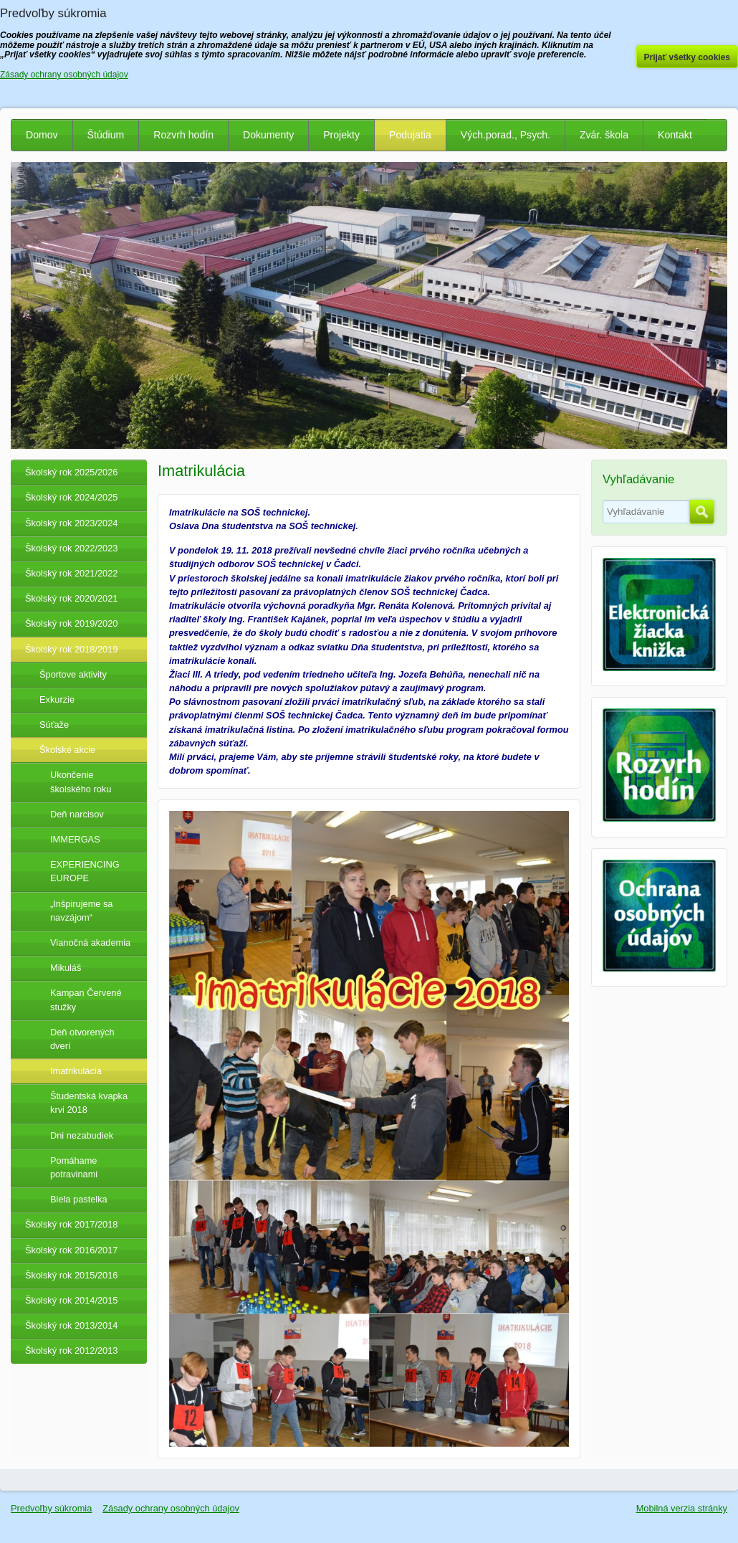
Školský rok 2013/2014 (71, 1325)
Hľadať (701, 512)
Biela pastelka (78, 1199)
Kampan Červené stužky (86, 999)
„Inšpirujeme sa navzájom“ (81, 910)
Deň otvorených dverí (82, 1039)
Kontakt (675, 135)
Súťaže (54, 724)
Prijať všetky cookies (687, 57)
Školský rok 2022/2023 (71, 548)
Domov (42, 135)
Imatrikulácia (76, 1070)
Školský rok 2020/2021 (71, 598)
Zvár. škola (604, 135)
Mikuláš (65, 967)
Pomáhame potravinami (73, 1167)
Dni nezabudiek (81, 1135)
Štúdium (106, 135)
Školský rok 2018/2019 (71, 649)
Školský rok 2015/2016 (71, 1275)
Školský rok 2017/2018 (71, 1224)
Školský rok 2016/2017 (71, 1250)
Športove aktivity (73, 674)
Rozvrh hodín (183, 135)
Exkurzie (57, 699)
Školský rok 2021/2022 (71, 573)
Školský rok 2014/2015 (71, 1300)
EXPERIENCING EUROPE (85, 871)
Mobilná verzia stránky (681, 1508)
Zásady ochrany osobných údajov (170, 1508)
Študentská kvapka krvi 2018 (89, 1103)
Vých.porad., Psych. (505, 135)
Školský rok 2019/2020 (71, 623)
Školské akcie (67, 749)
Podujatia (410, 135)
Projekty (341, 135)
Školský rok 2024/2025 (71, 497)
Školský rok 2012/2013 (71, 1350)
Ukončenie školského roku (80, 781)
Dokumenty (268, 135)
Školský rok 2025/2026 (71, 472)
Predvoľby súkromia (51, 1508)
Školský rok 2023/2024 (71, 523)
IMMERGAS (75, 839)
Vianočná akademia (90, 942)
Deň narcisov (77, 814)
